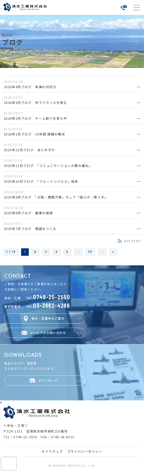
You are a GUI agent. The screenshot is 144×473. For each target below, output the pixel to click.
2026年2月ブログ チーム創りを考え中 (35, 118)
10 (90, 252)
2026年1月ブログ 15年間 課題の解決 (34, 134)
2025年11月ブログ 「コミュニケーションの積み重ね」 (48, 165)
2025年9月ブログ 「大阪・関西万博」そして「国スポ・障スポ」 (56, 197)
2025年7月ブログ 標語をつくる (30, 228)
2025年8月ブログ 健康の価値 (28, 213)
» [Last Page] (113, 252)
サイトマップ (52, 451)
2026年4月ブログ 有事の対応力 (30, 87)
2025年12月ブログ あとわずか (29, 150)
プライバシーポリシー (84, 451)
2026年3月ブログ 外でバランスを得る (35, 102)
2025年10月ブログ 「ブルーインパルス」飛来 (41, 181)
